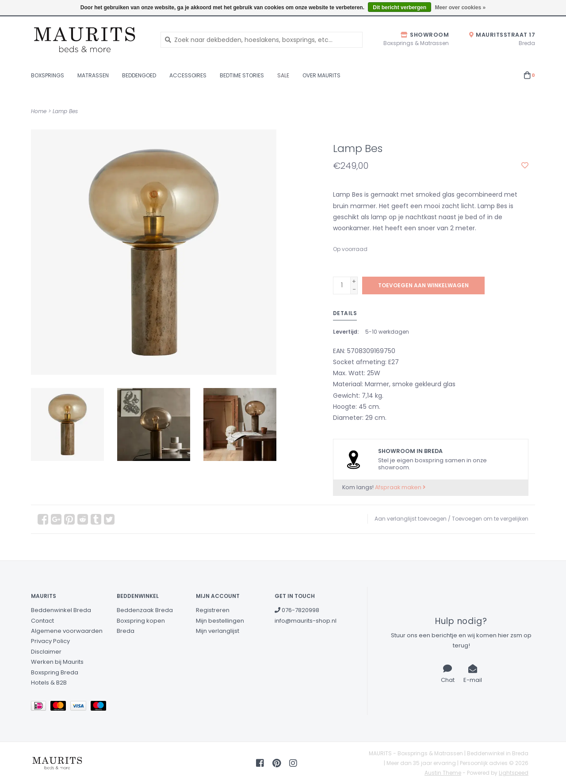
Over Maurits (321, 75)
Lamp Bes (65, 111)
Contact (42, 621)
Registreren (212, 610)
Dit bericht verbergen (399, 7)
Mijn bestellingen (220, 621)
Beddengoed (139, 75)
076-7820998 (297, 610)
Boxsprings (47, 75)
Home (38, 111)
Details (345, 313)
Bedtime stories (242, 75)
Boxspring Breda (54, 672)
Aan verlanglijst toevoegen (411, 518)
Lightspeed (513, 772)
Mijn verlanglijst (217, 631)
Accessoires (188, 75)
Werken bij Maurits (57, 662)
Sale (283, 75)
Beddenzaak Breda (145, 610)
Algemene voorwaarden (67, 631)
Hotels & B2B (49, 682)
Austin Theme (442, 772)
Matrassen (93, 75)
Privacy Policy (50, 641)
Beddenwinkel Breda (61, 610)
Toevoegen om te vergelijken (490, 518)
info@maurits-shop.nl (306, 621)
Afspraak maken (400, 487)
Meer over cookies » (460, 7)
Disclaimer (46, 651)
